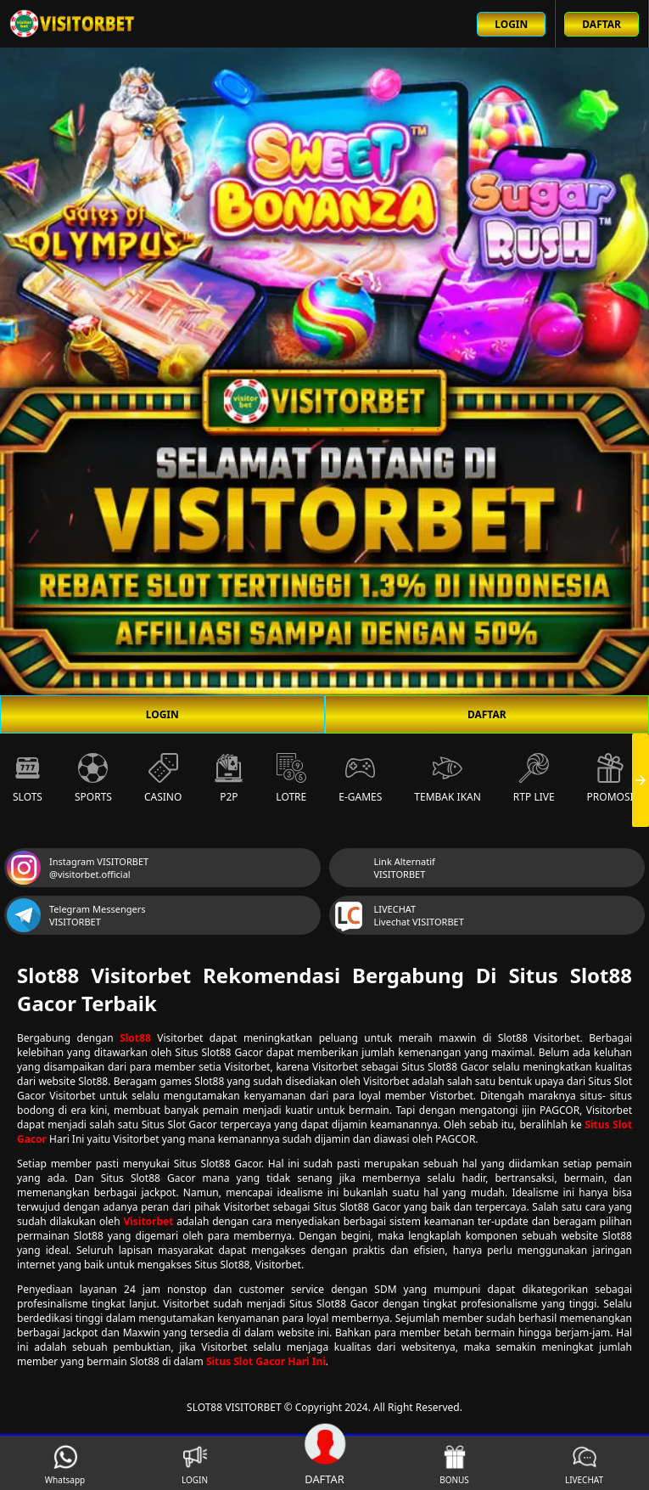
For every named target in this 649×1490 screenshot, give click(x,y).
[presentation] (640, 780)
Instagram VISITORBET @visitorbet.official (77, 868)
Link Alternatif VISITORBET (383, 868)
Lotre (291, 778)
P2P (228, 778)
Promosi (610, 778)
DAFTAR (486, 714)
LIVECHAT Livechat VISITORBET (398, 915)
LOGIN (162, 714)
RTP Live (534, 778)
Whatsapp (65, 1465)
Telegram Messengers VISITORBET (76, 915)
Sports (93, 778)
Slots (27, 778)
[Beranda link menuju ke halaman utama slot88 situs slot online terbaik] (73, 24)
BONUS (454, 1465)
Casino (163, 778)
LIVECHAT (584, 1465)
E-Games (360, 778)
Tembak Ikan (447, 778)
